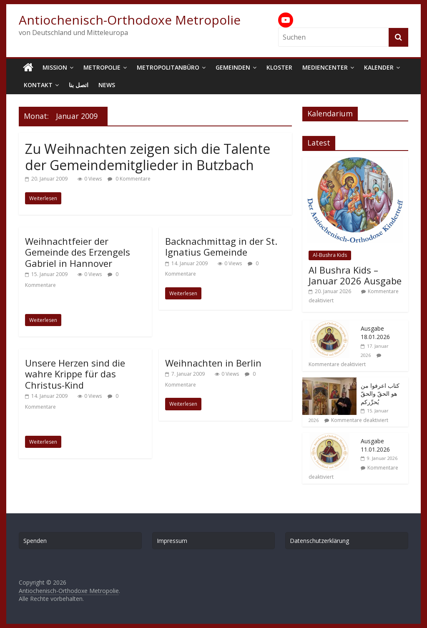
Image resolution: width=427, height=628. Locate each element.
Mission (55, 67)
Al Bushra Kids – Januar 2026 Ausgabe (355, 275)
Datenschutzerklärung (319, 541)
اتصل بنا (78, 85)
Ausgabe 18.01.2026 (375, 332)
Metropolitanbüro (168, 67)
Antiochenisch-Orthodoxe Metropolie (130, 19)
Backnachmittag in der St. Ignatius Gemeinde (221, 246)
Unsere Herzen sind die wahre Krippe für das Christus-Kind (75, 374)
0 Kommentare (129, 178)
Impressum (172, 541)
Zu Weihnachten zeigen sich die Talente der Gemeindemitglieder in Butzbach (147, 156)
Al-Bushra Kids (330, 255)
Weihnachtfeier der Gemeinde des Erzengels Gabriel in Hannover (77, 252)
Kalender (379, 67)
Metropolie (102, 67)
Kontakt (38, 85)
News (106, 85)
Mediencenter (325, 67)
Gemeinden (233, 67)
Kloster (279, 67)
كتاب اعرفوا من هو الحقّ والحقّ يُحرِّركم (380, 394)
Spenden (35, 541)
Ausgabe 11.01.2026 (375, 445)
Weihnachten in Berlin (213, 363)
